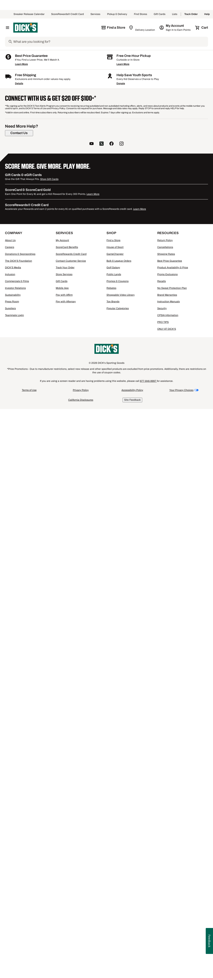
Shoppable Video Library (120, 871)
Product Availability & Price (172, 843)
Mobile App (62, 864)
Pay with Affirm (64, 871)
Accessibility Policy (132, 966)
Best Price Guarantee (169, 837)
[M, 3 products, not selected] (48, 188)
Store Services (64, 850)
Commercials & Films (17, 857)
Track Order (191, 14)
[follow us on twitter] (101, 720)
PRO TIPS (163, 898)
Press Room (12, 878)
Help (207, 14)
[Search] (110, 42)
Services (95, 14)
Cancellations (165, 823)
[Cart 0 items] (202, 27)
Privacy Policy (81, 966)
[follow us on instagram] (121, 720)
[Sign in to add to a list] (106, 153)
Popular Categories (117, 884)
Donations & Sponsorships (20, 830)
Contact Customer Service (71, 837)
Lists (174, 14)
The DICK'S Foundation (18, 837)
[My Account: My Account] (175, 27)
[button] (96, 119)
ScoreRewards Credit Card (71, 830)
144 (190, 135)
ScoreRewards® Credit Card (67, 14)
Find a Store (113, 816)
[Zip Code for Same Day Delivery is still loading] (142, 27)
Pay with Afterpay (66, 878)
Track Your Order (65, 843)
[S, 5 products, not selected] (17, 188)
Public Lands (113, 850)
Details (19, 659)
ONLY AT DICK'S (166, 905)
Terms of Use (29, 966)
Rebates (111, 864)
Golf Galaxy (113, 843)
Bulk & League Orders (118, 837)
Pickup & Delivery (117, 14)
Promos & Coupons (117, 857)
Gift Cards (159, 14)
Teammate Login (14, 891)
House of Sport (115, 823)
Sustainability (13, 871)
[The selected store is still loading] (113, 27)
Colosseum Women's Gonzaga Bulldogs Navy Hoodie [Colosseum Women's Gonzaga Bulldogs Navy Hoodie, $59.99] (184, 219)
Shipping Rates (166, 830)
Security (162, 884)
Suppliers (10, 884)
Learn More (21, 640)
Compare (91, 280)
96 (183, 135)
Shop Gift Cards (49, 755)
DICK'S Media (13, 843)
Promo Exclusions (167, 850)
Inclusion (10, 850)
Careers (9, 823)
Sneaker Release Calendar (29, 14)
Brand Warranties (167, 871)
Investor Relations (15, 864)
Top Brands (112, 878)
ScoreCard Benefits (67, 823)
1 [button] (205, 595)
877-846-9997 (148, 957)
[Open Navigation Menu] (7, 27)
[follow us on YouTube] (91, 720)
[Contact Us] (19, 709)
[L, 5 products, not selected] (17, 198)
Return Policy (165, 816)
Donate (120, 659)
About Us (10, 816)
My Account (62, 816)
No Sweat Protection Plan (172, 864)
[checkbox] (93, 280)
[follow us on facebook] (111, 720)
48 (176, 135)
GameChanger (115, 830)
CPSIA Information (167, 891)
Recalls (161, 857)
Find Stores (140, 14)
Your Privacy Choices (181, 966)
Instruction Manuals (168, 878)
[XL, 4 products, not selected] (48, 198)
